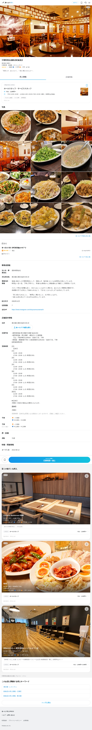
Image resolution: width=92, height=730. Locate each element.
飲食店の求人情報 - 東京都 (12, 696)
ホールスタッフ (14, 531)
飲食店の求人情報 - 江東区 (12, 691)
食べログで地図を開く (23, 327)
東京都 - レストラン (10, 687)
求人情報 (23, 77)
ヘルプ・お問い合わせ (8, 715)
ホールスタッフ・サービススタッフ (17, 88)
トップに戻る (46, 702)
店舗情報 (69, 77)
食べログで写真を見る (82, 236)
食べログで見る (84, 257)
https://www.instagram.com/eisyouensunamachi (28, 309)
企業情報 (25, 720)
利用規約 (4, 720)
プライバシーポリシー (15, 720)
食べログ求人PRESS (8, 711)
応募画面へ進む (49, 460)
